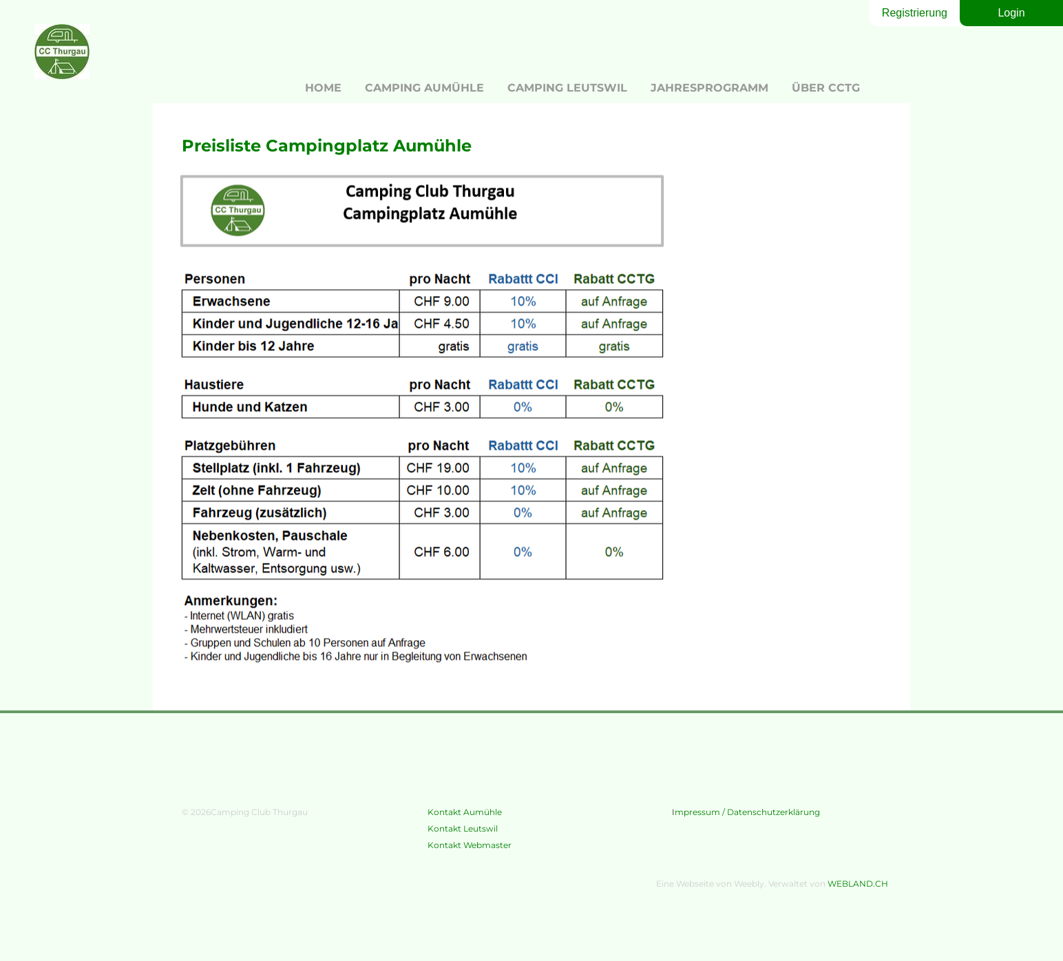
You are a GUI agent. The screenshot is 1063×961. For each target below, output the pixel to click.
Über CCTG (826, 87)
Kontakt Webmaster (470, 845)
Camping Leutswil (567, 87)
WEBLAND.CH (858, 883)
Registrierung (914, 13)
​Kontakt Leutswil (464, 828)
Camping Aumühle (424, 87)
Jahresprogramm (709, 87)
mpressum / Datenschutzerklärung (747, 812)
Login (1011, 13)
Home (323, 87)
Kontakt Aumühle (465, 812)
